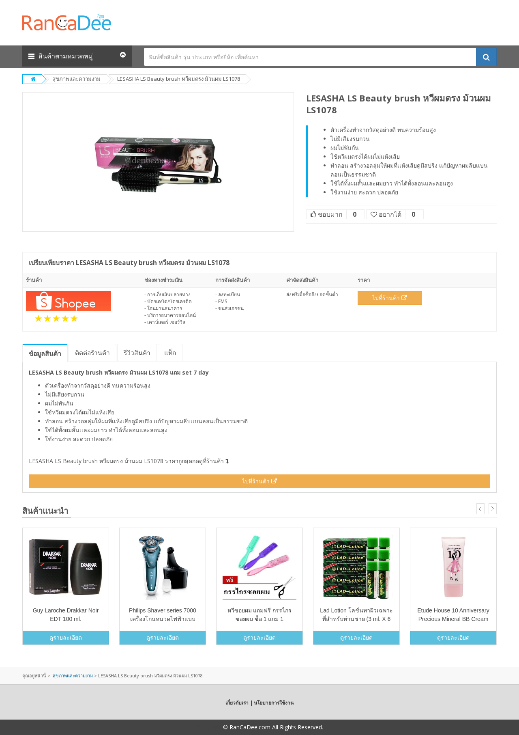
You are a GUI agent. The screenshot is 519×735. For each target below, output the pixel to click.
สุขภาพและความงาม (76, 78)
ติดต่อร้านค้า (92, 352)
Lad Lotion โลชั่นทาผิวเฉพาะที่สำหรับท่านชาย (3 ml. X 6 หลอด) (356, 619)
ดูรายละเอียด (65, 637)
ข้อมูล (45, 353)
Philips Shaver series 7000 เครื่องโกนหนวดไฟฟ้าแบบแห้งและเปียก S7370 (162, 619)
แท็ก (170, 352)
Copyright (208, 727)
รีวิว (137, 352)
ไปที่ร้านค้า (389, 298)
